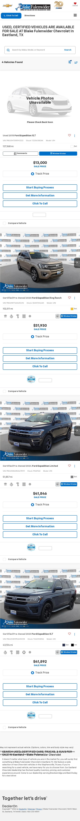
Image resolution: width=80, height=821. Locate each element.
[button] (11, 16)
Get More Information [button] (40, 195)
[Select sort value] (75, 62)
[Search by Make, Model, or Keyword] (37, 50)
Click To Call (40, 203)
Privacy (39, 809)
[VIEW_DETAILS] (40, 100)
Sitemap (31, 809)
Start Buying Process (40, 187)
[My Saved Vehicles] (75, 5)
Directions (30, 16)
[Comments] (20, 154)
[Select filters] (70, 62)
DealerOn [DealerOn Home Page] (23, 809)
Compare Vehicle (17, 223)
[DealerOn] (9, 806)
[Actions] (74, 135)
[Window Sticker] (58, 154)
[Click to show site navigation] (75, 16)
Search (67, 50)
